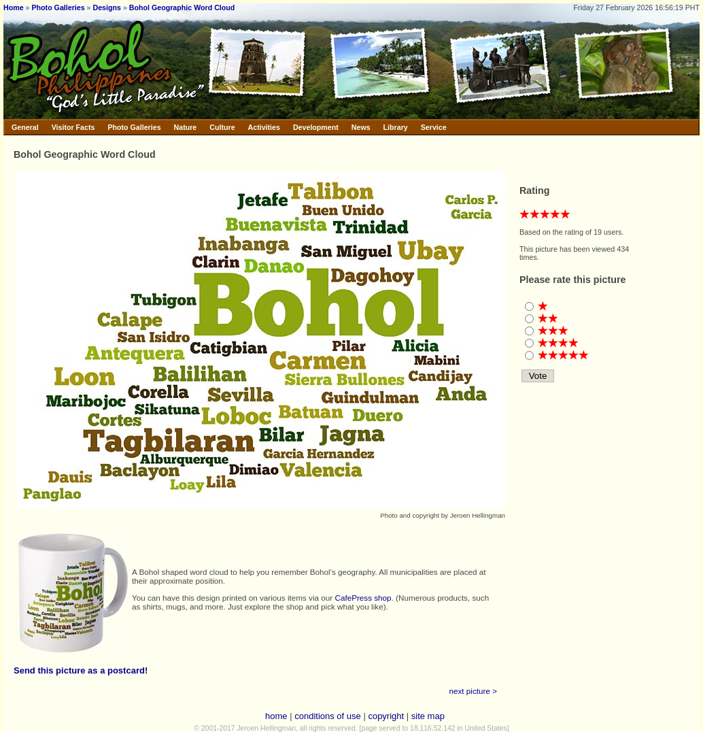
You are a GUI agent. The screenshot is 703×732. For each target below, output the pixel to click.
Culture (222, 127)
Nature (185, 127)
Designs (107, 7)
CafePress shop (363, 597)
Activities (264, 127)
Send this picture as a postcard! (81, 670)
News (361, 127)
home (276, 716)
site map (428, 716)
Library (395, 127)
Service (434, 127)
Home (13, 7)
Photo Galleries (57, 7)
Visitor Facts (73, 127)
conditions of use (327, 716)
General (25, 127)
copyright (386, 716)
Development (316, 127)
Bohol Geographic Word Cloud (182, 7)
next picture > (473, 690)
